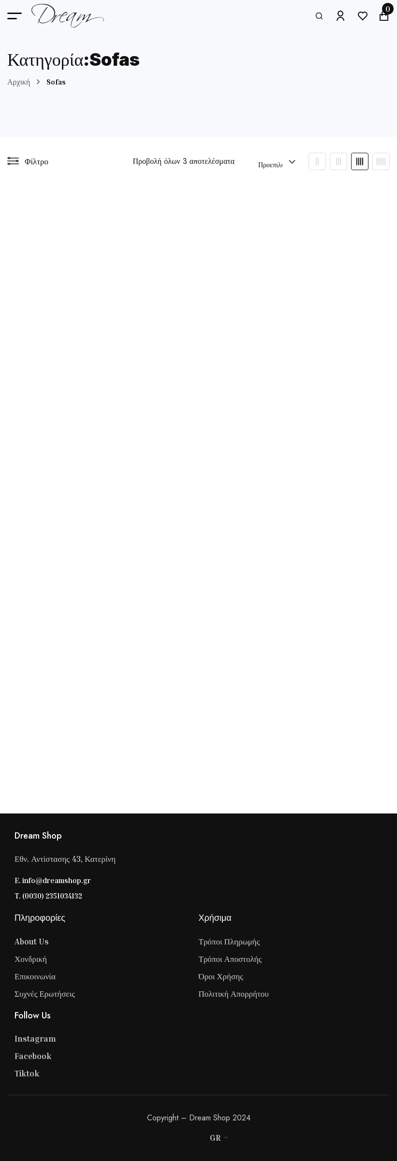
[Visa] (169, 1138)
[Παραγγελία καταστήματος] (277, 161)
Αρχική (18, 82)
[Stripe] (188, 1138)
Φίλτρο (27, 161)
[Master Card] (179, 1138)
